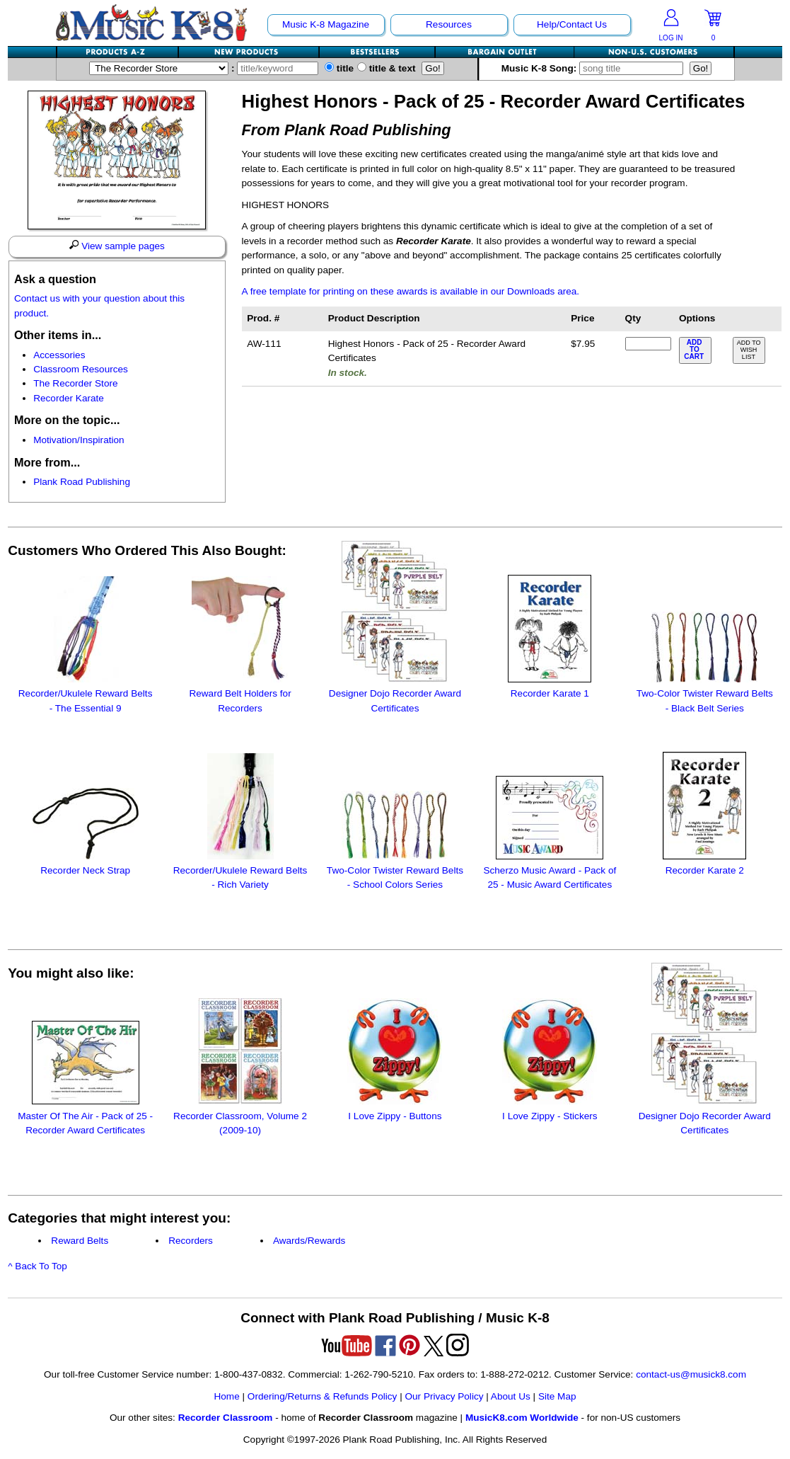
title (339, 68)
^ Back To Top (37, 1266)
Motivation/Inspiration (78, 440)
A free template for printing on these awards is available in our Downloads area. (411, 291)
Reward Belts (79, 1240)
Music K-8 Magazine (325, 24)
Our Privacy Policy (444, 1396)
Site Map (557, 1396)
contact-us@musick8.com (691, 1374)
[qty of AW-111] (648, 343)
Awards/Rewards (309, 1240)
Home (226, 1396)
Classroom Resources (80, 369)
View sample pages (117, 245)
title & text (386, 68)
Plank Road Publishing (81, 481)
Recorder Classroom (225, 1417)
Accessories (59, 355)
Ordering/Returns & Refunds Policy (322, 1396)
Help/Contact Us (572, 24)
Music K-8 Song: (595, 68)
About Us (510, 1396)
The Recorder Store (75, 383)
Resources (449, 24)
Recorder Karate (68, 398)
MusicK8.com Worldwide (522, 1417)
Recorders (190, 1240)
